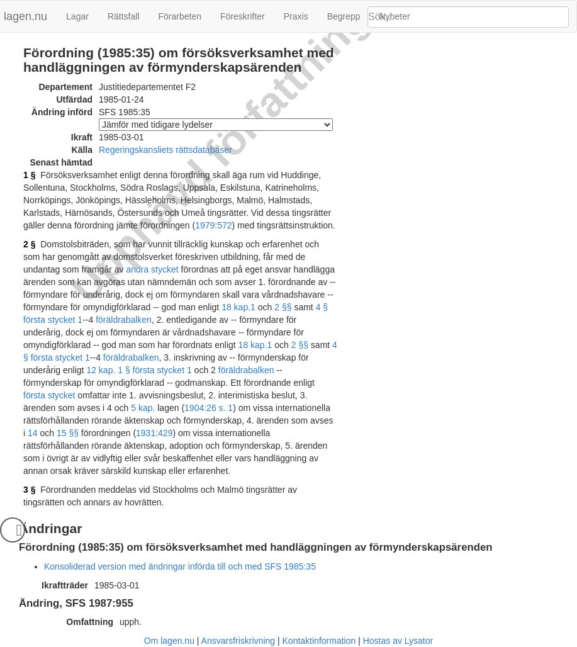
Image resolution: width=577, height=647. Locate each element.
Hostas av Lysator (398, 641)
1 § (29, 175)
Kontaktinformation (319, 641)
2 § (29, 244)
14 (33, 433)
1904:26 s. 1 (208, 408)
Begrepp (344, 16)
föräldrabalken (124, 320)
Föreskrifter (242, 16)
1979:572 (213, 225)
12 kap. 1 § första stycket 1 (138, 370)
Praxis (296, 16)
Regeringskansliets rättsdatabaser (165, 150)
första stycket (49, 395)
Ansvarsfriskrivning (238, 641)
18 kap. (235, 307)
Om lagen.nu (169, 641)
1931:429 (154, 433)
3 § (29, 490)
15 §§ (68, 433)
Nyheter (394, 16)
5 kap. (143, 408)
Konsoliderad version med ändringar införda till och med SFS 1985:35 (180, 566)
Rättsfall (124, 16)
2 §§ (282, 307)
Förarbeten (179, 16)
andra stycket (152, 269)
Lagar (77, 16)
